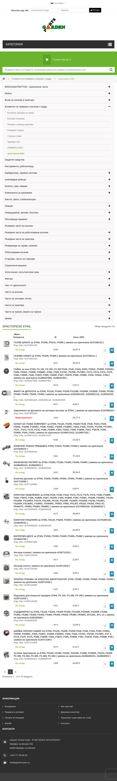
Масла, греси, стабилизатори (20, 199)
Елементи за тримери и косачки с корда (26, 106)
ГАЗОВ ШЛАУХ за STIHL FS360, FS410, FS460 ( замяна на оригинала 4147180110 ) (59, 342)
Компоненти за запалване (18, 192)
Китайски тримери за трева (20, 113)
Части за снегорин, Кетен (18, 298)
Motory (8, 93)
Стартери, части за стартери (20, 259)
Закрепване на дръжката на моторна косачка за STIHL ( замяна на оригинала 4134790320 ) (64, 410)
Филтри (9, 278)
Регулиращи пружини (16, 219)
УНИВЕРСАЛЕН (15, 147)
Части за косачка (14, 292)
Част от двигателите (15, 285)
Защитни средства (14, 159)
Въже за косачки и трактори (19, 100)
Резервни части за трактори (19, 239)
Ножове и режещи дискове (20, 124)
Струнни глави (14, 136)
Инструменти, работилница (19, 166)
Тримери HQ (13, 142)
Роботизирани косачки (16, 252)
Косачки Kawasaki (16, 118)
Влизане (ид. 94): (20, 10)
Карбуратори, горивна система (21, 173)
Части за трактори (14, 305)
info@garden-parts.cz (20, 762)
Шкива (8, 318)
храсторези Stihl (15, 153)
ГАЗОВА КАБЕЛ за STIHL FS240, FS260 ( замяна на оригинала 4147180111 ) (55, 356)
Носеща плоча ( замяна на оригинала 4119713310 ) (42, 566)
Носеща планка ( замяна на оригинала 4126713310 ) (42, 552)
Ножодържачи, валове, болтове (21, 212)
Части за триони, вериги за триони (23, 311)
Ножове (9, 206)
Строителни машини (15, 265)
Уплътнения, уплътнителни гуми (22, 272)
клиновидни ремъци (15, 179)
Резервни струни (15, 130)
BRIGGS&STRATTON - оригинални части (26, 86)
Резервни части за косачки (19, 226)
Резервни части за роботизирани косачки (26, 232)
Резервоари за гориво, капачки (21, 245)
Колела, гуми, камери (16, 186)
